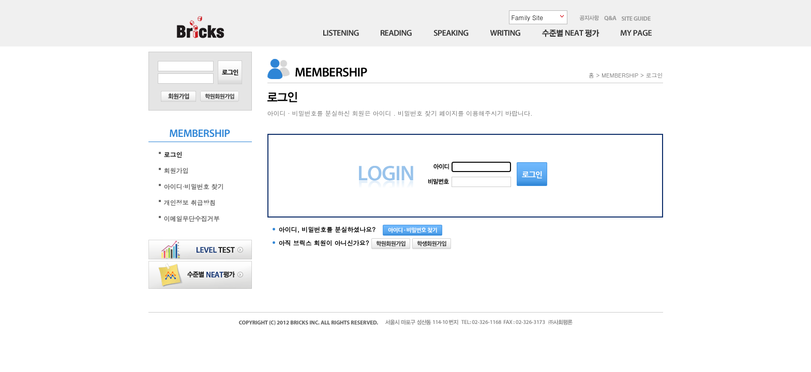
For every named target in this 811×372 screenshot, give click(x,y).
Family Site (527, 17)
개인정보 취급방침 (190, 202)
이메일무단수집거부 (192, 218)
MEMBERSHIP (620, 75)
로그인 (173, 154)
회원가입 (176, 170)
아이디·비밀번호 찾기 (194, 186)
